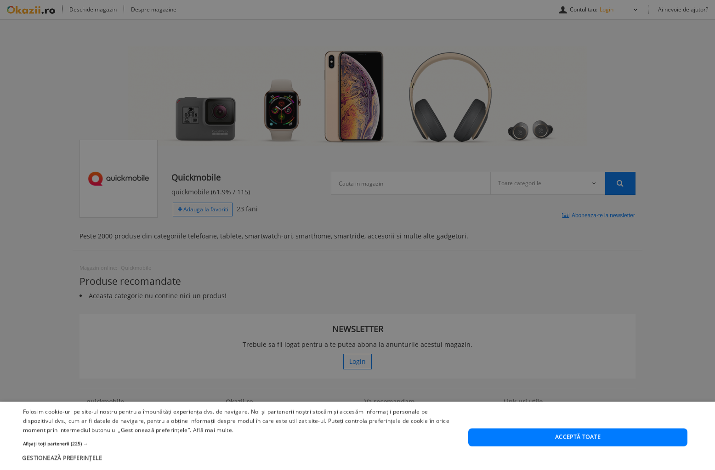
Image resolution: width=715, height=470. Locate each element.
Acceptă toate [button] (578, 449)
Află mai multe (212, 442)
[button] (239, 455)
